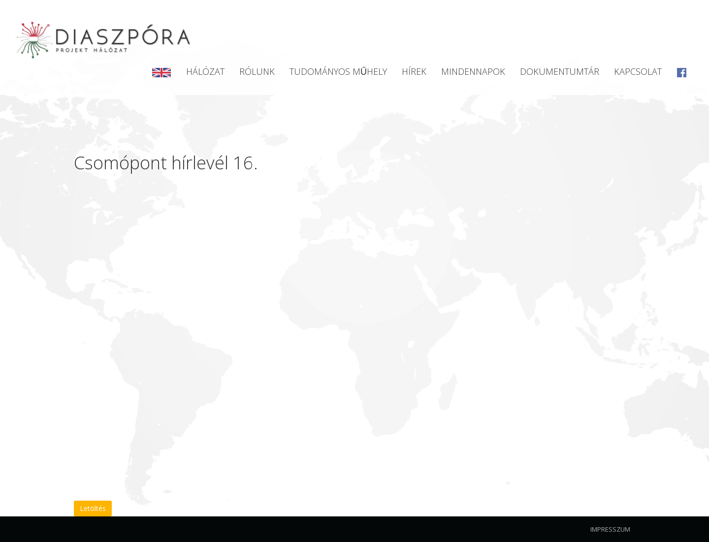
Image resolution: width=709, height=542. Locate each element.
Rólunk (257, 71)
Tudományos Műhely (338, 71)
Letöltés (93, 508)
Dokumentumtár (559, 71)
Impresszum (610, 529)
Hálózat (205, 71)
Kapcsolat (638, 71)
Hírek (414, 71)
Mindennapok (473, 71)
